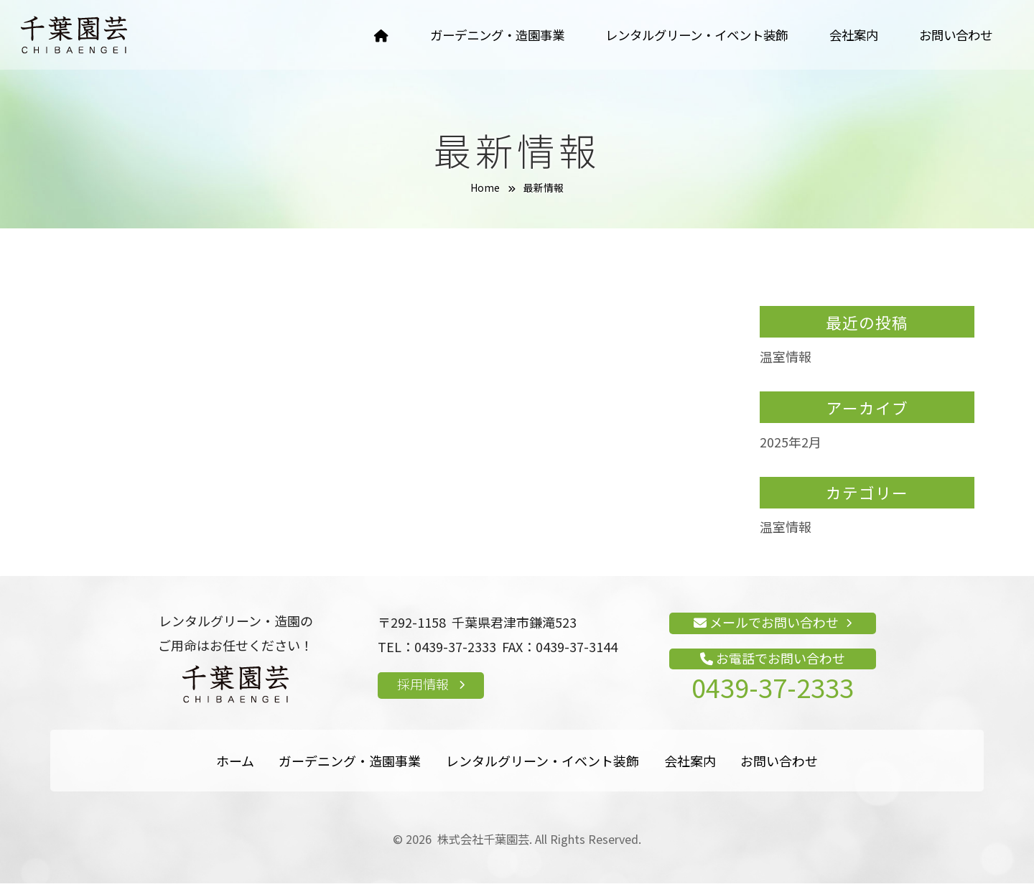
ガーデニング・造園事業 (475, 36)
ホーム (235, 769)
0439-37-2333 (772, 695)
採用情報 (431, 692)
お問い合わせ (953, 36)
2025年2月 (790, 449)
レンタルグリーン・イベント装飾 (684, 36)
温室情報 (785, 365)
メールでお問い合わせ (773, 630)
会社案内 (848, 36)
